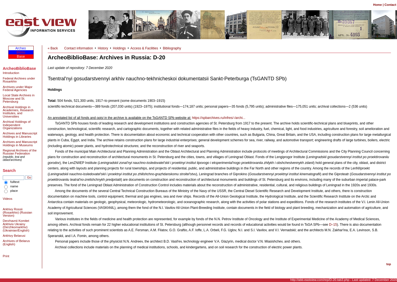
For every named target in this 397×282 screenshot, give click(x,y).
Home (377, 4)
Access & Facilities (144, 48)
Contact (390, 4)
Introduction (11, 73)
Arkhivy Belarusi (14, 235)
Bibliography (172, 48)
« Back (53, 48)
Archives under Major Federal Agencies (18, 88)
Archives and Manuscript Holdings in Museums (20, 143)
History (103, 48)
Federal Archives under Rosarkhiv (19, 80)
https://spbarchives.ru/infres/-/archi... (218, 118)
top (388, 264)
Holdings (119, 48)
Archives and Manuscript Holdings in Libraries (20, 135)
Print (6, 256)
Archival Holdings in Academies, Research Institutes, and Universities (18, 111)
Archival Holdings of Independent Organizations (17, 125)
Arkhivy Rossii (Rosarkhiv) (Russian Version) (17, 212)
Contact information (78, 48)
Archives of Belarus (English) (16, 242)
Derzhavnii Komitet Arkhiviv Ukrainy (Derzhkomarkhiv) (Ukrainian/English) (16, 225)
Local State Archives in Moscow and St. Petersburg (18, 98)
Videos (7, 198)
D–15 (333, 225)
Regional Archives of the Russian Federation (20, 152)
